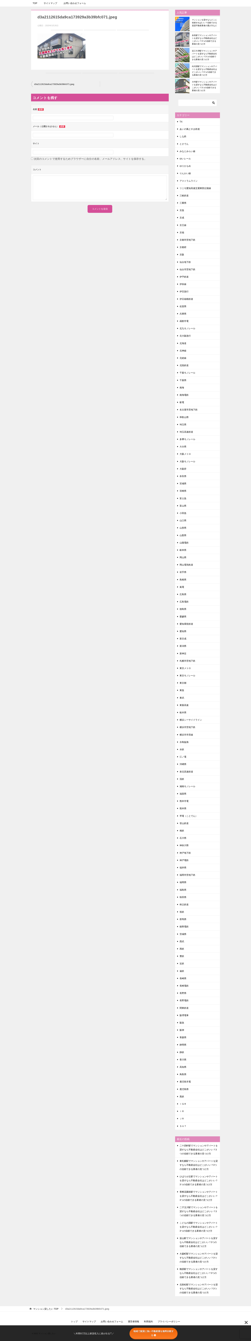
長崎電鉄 (184, 985)
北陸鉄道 (184, 365)
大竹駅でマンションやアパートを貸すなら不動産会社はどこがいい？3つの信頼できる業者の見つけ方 (204, 86)
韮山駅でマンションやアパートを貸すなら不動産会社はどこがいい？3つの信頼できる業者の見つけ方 (199, 1242)
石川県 (183, 838)
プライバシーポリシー (169, 1321)
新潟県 (183, 646)
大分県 (183, 446)
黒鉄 (182, 1096)
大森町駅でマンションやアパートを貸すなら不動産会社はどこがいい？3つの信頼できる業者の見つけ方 (199, 1257)
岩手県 (183, 572)
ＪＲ (182, 1118)
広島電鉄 (184, 601)
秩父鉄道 (184, 904)
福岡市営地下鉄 (187, 875)
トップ (74, 1321)
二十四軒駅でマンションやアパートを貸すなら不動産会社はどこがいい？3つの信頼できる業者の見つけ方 (199, 1149)
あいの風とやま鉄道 (190, 129)
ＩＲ (182, 1111)
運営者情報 (133, 1321)
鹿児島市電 (185, 1081)
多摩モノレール (187, 439)
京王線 (183, 225)
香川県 (183, 1059)
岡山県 (183, 557)
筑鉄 (182, 912)
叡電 (182, 402)
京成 (182, 217)
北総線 (183, 358)
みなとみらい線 (187, 151)
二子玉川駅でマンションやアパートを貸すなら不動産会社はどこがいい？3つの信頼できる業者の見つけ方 (199, 1211)
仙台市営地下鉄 (187, 269)
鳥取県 (183, 1074)
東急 (182, 690)
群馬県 (183, 919)
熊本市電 (184, 801)
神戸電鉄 (184, 860)
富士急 (183, 498)
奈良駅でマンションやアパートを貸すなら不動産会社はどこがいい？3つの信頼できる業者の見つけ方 (204, 39)
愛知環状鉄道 (186, 624)
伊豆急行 (184, 291)
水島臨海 (184, 742)
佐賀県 (183, 306)
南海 (182, 387)
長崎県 (183, 978)
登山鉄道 (184, 823)
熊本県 (183, 808)
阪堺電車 (184, 1015)
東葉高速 (184, 705)
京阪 (182, 254)
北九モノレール (187, 328)
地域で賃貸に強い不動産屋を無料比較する (153, 1333)
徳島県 (183, 609)
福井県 (183, 867)
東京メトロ (185, 668)
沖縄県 (183, 764)
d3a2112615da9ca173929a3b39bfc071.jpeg (54, 84)
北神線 (183, 350)
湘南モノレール (187, 786)
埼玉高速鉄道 (186, 432)
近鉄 (182, 963)
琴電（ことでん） (189, 816)
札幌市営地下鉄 (187, 661)
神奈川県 (184, 845)
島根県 (183, 579)
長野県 (183, 993)
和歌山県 (184, 417)
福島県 (183, 890)
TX (181, 121)
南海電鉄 (184, 395)
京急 (182, 210)
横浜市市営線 (186, 734)
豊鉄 (182, 956)
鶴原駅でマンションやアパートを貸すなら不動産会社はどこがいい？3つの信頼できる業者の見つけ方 (199, 1273)
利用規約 (148, 1321)
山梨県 (183, 535)
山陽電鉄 (184, 542)
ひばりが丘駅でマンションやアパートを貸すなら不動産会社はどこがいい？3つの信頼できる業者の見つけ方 (199, 1180)
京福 (182, 232)
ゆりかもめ (185, 166)
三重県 (183, 203)
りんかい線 (185, 173)
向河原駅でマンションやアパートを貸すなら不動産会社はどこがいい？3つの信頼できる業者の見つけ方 (204, 70)
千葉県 (183, 380)
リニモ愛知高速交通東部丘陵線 (195, 188)
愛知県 (183, 631)
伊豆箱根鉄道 (186, 299)
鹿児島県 (184, 1089)
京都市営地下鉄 (187, 240)
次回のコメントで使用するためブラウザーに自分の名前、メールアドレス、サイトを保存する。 (90, 158)
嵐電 (182, 587)
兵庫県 (183, 313)
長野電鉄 (184, 1000)
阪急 (182, 1022)
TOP (35, 3)
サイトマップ (50, 3)
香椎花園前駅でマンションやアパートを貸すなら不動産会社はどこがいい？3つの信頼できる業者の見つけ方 (199, 1196)
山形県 (183, 528)
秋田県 (183, 897)
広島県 (183, 594)
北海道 (183, 343)
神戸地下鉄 (185, 853)
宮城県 (183, 483)
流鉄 (182, 779)
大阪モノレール (187, 461)
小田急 (183, 513)
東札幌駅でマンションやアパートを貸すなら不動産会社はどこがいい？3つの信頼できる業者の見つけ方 (199, 1165)
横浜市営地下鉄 (187, 727)
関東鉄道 (184, 1008)
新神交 (183, 653)
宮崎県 (183, 491)
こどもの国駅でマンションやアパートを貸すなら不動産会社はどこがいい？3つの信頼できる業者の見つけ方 (199, 1227)
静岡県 (183, 1044)
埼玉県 (183, 424)
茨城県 (183, 934)
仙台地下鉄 (185, 262)
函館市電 (184, 321)
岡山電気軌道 (186, 564)
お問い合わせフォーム (75, 3)
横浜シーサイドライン (191, 720)
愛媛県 (183, 616)
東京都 (183, 683)
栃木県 (183, 712)
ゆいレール (185, 158)
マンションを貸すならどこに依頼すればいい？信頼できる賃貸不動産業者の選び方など (204, 23)
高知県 (183, 1067)
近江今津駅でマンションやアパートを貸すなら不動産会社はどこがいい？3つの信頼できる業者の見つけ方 (204, 55)
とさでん (184, 144)
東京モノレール (187, 675)
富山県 (183, 505)
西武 (182, 941)
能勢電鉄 (184, 926)
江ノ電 (183, 756)
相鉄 (182, 830)
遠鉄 (182, 971)
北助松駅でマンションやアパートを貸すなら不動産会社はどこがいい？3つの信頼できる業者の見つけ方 (199, 1288)
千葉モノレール (187, 372)
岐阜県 (183, 550)
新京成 (183, 638)
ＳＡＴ (183, 1126)
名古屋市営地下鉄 (189, 409)
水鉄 (182, 749)
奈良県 (183, 476)
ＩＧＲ (183, 1104)
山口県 (183, 520)
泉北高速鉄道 (186, 771)
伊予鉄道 (184, 276)
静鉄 (182, 1052)
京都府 (183, 247)
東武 (182, 697)
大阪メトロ (185, 454)
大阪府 (183, 469)
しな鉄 (183, 136)
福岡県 (183, 882)
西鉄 (182, 949)
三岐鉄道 (184, 195)
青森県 (183, 1037)
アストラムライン (189, 181)
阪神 (182, 1030)
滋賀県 (183, 793)
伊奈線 (183, 284)
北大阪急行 (185, 335)
